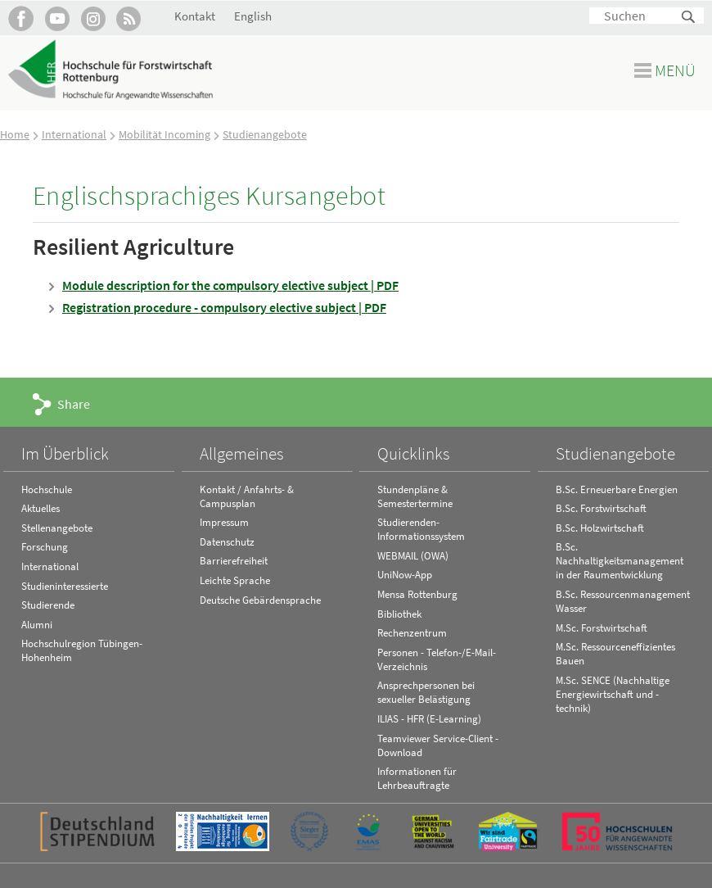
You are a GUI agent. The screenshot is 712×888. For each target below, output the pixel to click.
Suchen (689, 18)
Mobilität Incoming (164, 134)
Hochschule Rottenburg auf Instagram (93, 18)
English (253, 16)
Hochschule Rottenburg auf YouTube (57, 18)
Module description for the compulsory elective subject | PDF (230, 285)
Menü (675, 70)
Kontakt (194, 16)
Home (14, 134)
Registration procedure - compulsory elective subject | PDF (224, 307)
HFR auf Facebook (21, 18)
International (74, 134)
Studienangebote (265, 134)
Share (73, 404)
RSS (129, 18)
